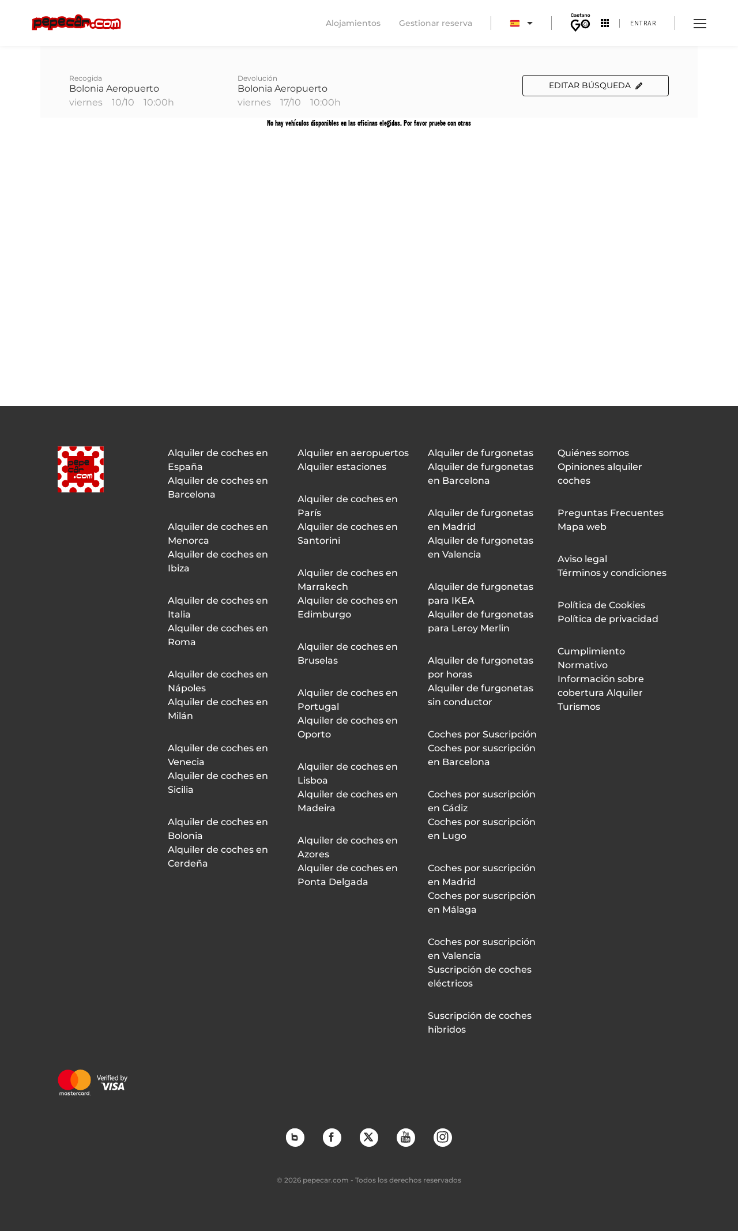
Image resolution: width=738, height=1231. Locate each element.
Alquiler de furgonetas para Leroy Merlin (480, 621)
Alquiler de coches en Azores (348, 847)
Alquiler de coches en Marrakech (348, 579)
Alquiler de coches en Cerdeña (218, 856)
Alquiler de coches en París (348, 506)
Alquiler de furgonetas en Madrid (480, 519)
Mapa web (582, 526)
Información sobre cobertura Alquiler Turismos (601, 692)
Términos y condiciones (612, 572)
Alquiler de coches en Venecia (218, 755)
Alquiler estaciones (342, 466)
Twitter (368, 1137)
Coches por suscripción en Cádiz (482, 801)
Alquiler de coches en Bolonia (218, 828)
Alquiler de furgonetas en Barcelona (480, 473)
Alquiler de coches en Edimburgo (348, 607)
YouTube (405, 1137)
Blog (294, 1137)
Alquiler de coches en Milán (218, 709)
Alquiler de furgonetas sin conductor (480, 695)
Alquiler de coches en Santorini (348, 533)
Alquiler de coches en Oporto (348, 727)
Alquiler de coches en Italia (218, 607)
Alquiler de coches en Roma (218, 635)
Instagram (442, 1137)
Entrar (643, 22)
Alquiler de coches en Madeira (348, 801)
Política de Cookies (601, 605)
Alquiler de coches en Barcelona (218, 487)
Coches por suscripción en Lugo (482, 828)
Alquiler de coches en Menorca (218, 533)
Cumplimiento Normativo (591, 658)
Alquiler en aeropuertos (353, 452)
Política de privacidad (608, 618)
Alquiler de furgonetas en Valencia (480, 547)
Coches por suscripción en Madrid (482, 875)
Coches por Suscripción (482, 734)
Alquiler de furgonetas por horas (480, 667)
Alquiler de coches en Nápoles (218, 681)
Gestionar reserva (435, 23)
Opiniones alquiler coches (600, 473)
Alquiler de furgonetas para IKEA (480, 593)
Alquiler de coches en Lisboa (348, 773)
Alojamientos (353, 23)
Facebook (331, 1137)
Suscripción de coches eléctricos (480, 976)
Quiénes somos (593, 452)
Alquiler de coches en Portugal (348, 699)
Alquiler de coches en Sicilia (218, 782)
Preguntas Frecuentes (611, 512)
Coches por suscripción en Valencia (482, 948)
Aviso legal (582, 559)
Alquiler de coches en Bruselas (348, 653)
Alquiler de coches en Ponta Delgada (348, 875)
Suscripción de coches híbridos (480, 1022)
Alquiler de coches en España (218, 459)
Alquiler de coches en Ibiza (218, 561)
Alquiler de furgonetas (480, 452)
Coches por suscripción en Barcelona (482, 755)
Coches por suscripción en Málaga (482, 902)
